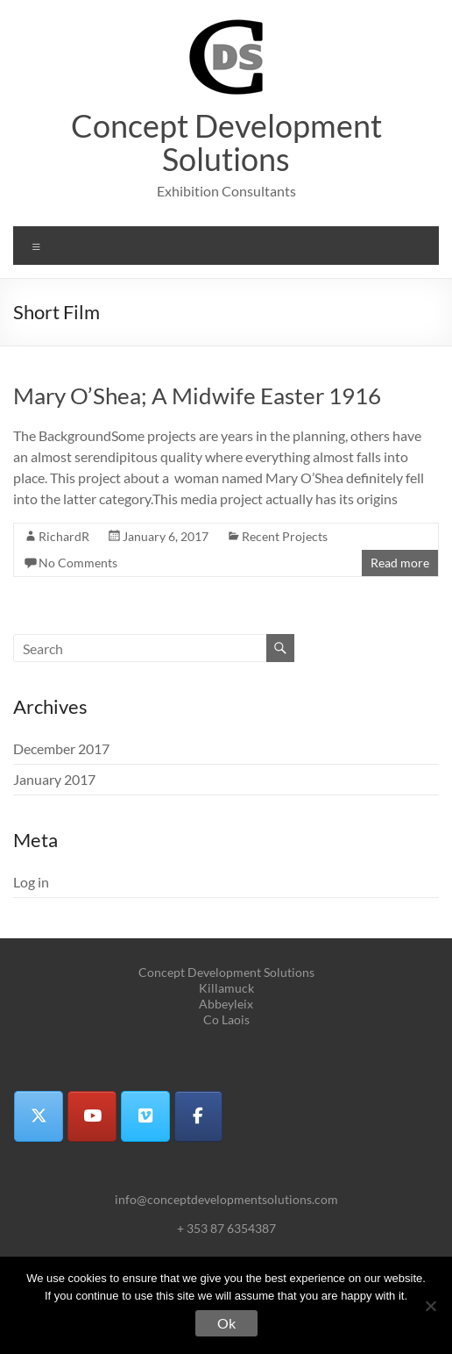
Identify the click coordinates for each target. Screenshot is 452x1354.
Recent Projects (285, 536)
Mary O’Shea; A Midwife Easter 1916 (197, 395)
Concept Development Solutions (226, 142)
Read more (400, 562)
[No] (430, 1306)
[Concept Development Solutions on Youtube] (92, 1116)
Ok (226, 1323)
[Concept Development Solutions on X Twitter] (38, 1116)
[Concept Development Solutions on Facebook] (198, 1116)
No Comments (78, 562)
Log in (31, 881)
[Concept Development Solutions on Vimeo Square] (145, 1116)
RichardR (64, 536)
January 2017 (54, 779)
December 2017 (61, 748)
